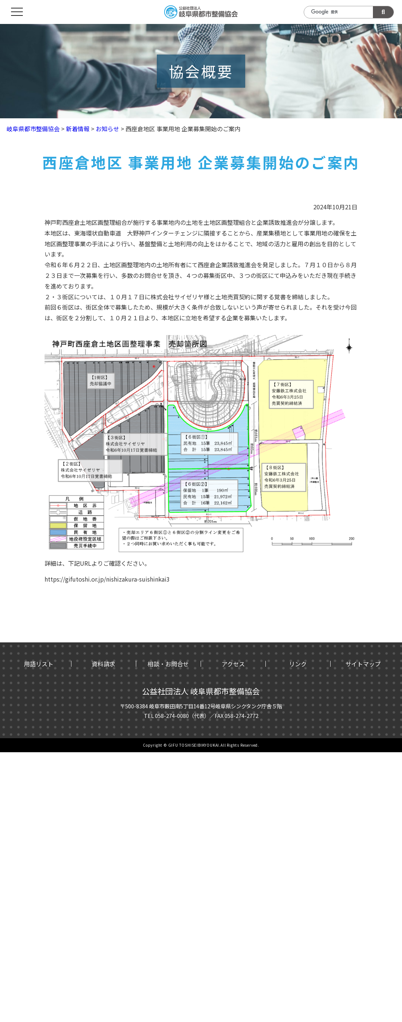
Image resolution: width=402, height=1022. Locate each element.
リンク (298, 664)
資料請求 (103, 664)
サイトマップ (363, 664)
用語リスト (38, 664)
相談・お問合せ (168, 664)
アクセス (233, 664)
